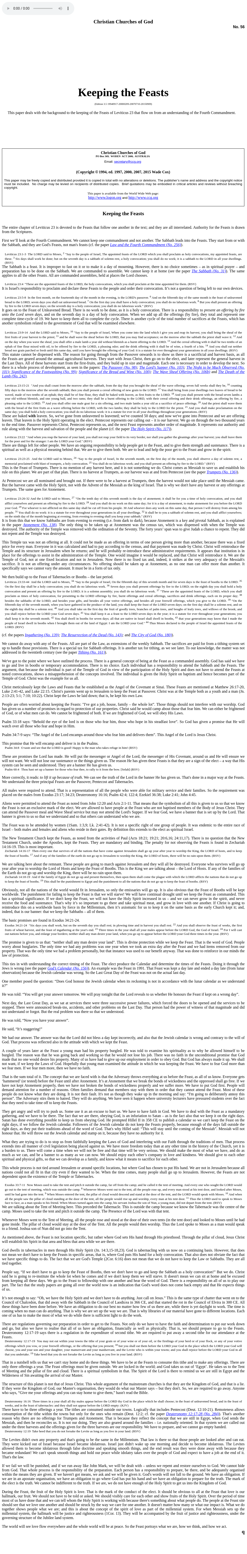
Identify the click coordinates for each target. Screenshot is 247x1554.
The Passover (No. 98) (119, 367)
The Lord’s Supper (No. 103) (161, 367)
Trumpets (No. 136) (222, 472)
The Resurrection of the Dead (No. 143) (91, 635)
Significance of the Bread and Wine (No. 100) (114, 372)
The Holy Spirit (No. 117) (150, 429)
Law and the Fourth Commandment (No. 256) (145, 245)
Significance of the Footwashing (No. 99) (43, 372)
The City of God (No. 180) (151, 635)
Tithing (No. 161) (91, 652)
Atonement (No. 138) (39, 525)
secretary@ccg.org (127, 161)
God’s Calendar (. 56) (68, 968)
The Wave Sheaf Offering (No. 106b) (181, 372)
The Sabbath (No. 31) (209, 271)
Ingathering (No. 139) (42, 635)
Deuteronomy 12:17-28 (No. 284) (192, 1414)
